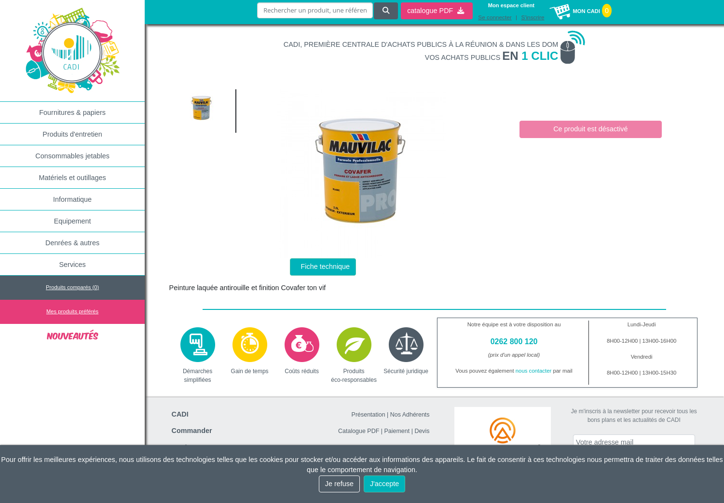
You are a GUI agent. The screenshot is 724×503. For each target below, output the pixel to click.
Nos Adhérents (410, 414)
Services (72, 264)
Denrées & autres (72, 243)
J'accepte (384, 484)
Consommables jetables (72, 156)
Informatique (72, 199)
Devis (421, 431)
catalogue (435, 10)
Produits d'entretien (72, 134)
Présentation (368, 414)
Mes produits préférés (72, 311)
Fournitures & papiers (72, 112)
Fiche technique (325, 266)
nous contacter (534, 371)
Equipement (72, 221)
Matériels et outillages (72, 178)
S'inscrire (532, 17)
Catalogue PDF (358, 431)
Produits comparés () (72, 287)
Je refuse (339, 484)
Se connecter (495, 17)
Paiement (397, 431)
